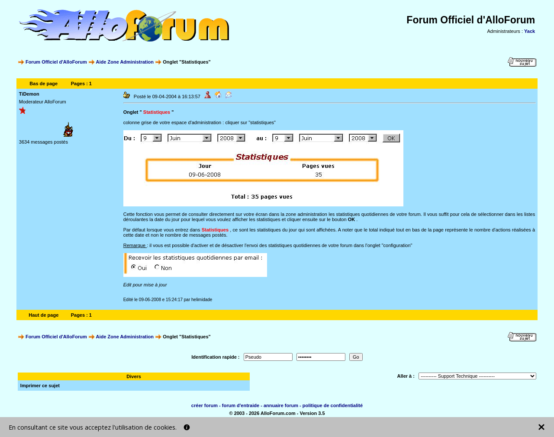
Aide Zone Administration (125, 61)
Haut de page (43, 315)
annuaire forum (281, 405)
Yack (529, 31)
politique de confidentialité (333, 405)
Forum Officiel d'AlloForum (56, 61)
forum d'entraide (240, 405)
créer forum (204, 405)
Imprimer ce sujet (40, 385)
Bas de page (43, 83)
